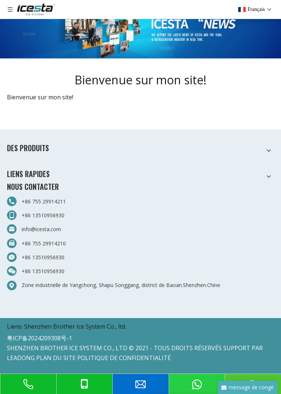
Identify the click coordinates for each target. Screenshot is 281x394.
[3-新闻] (140, 29)
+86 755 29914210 (44, 243)
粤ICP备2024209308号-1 (39, 338)
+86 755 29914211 (44, 201)
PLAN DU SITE (56, 358)
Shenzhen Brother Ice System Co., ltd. (75, 326)
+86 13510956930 (43, 215)
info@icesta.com (41, 229)
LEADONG (21, 358)
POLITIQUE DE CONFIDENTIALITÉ (124, 358)
